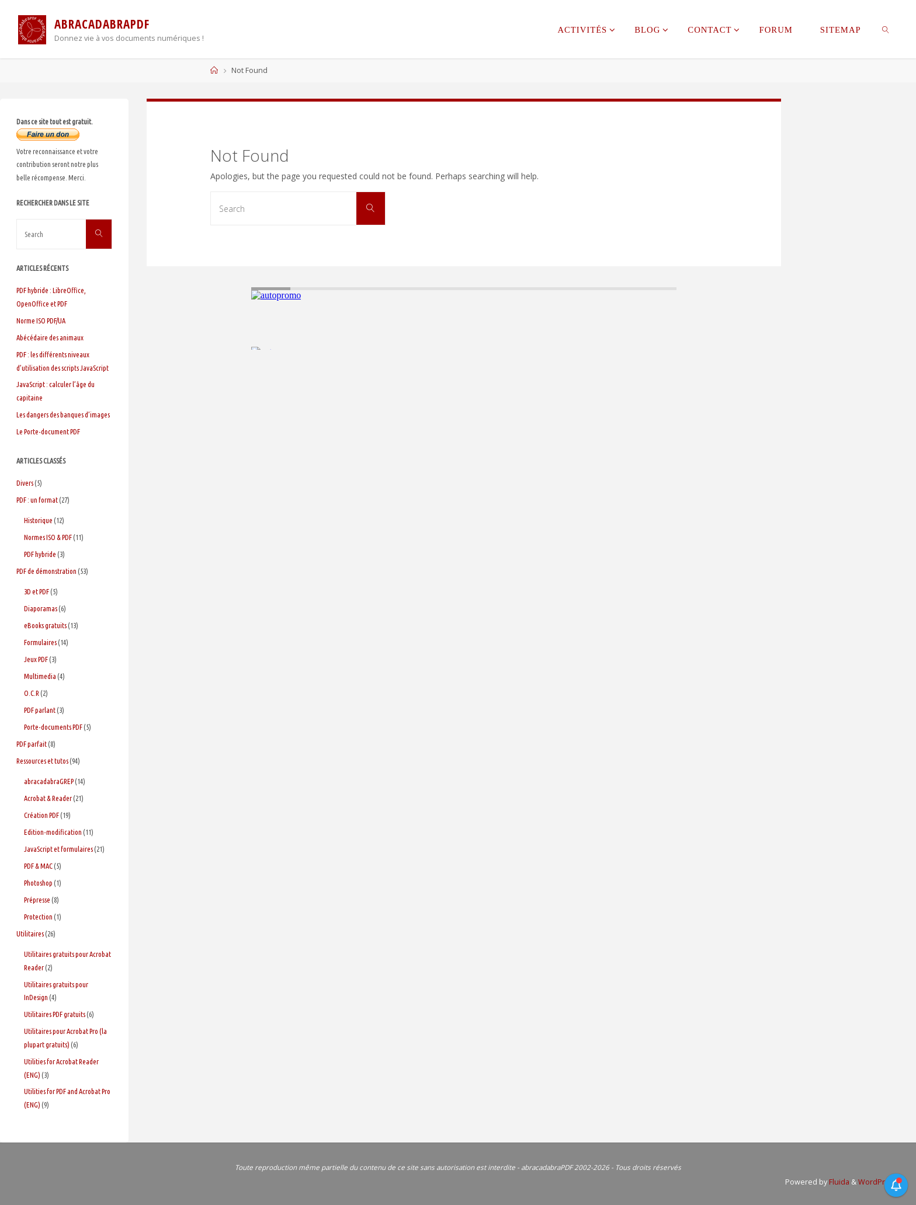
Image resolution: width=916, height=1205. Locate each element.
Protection (38, 917)
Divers (24, 483)
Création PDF (41, 815)
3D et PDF (36, 591)
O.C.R (31, 693)
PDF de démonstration (46, 571)
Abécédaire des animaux (50, 337)
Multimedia (40, 676)
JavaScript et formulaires (58, 849)
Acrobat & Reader (48, 798)
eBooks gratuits (45, 625)
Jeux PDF (36, 659)
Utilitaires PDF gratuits (54, 1014)
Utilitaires (30, 933)
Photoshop (38, 883)
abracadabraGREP (49, 781)
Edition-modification (53, 832)
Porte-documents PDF (53, 727)
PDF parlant (39, 710)
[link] (886, 29)
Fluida (838, 1182)
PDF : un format (37, 500)
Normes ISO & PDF (48, 537)
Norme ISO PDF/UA (40, 320)
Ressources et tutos (42, 761)
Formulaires (40, 642)
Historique (38, 520)
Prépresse (37, 900)
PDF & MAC (38, 866)
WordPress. (879, 1182)
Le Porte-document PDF (48, 431)
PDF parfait (31, 744)
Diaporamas (40, 608)
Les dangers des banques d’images (63, 414)
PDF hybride (40, 554)
